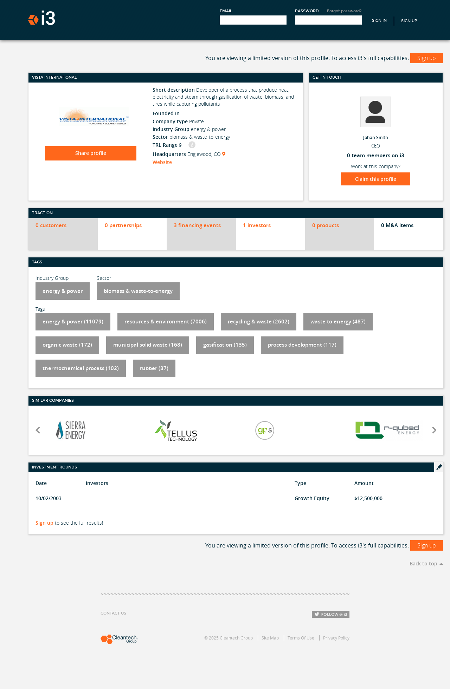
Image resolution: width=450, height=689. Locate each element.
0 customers (51, 225)
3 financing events (197, 225)
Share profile (90, 153)
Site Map (270, 638)
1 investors (257, 225)
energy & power (63, 291)
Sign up (426, 58)
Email (226, 11)
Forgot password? (344, 11)
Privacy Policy (336, 638)
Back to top (423, 563)
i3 (41, 18)
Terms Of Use (301, 638)
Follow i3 (330, 614)
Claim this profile (375, 179)
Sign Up (409, 21)
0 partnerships (123, 225)
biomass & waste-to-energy (138, 291)
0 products (325, 225)
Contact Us (113, 613)
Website (162, 162)
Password (307, 11)
